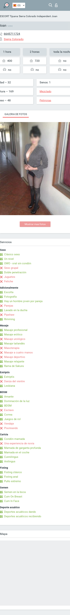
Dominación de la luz (16, 401)
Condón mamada (14, 439)
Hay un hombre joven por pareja (23, 301)
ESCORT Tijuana (9, 16)
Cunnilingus (11, 457)
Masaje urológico (14, 339)
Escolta (8, 292)
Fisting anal (11, 476)
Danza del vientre (14, 381)
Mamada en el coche (16, 452)
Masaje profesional (15, 330)
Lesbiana (9, 385)
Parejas (8, 305)
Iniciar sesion (56, 5)
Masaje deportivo (14, 357)
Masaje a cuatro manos (18, 352)
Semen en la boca (15, 492)
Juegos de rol (12, 419)
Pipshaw (9, 314)
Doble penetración (15, 272)
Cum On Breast (13, 496)
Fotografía (10, 296)
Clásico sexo (12, 254)
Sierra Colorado (27, 16)
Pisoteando (11, 428)
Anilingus (9, 461)
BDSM (8, 405)
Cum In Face (11, 501)
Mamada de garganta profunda (22, 448)
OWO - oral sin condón (17, 263)
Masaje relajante (14, 361)
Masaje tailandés (14, 343)
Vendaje (9, 423)
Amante (9, 396)
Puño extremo (12, 481)
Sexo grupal (11, 268)
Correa (8, 414)
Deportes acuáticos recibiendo (22, 516)
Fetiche (8, 281)
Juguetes (9, 277)
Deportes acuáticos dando (20, 511)
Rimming (9, 319)
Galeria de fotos (16, 114)
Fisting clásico (13, 472)
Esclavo (9, 410)
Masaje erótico (13, 334)
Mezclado (45, 91)
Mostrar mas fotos (35, 224)
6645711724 (12, 33)
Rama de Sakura (14, 366)
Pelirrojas (45, 100)
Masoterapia (11, 348)
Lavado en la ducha (15, 310)
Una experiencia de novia (19, 443)
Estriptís (9, 376)
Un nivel (9, 259)
